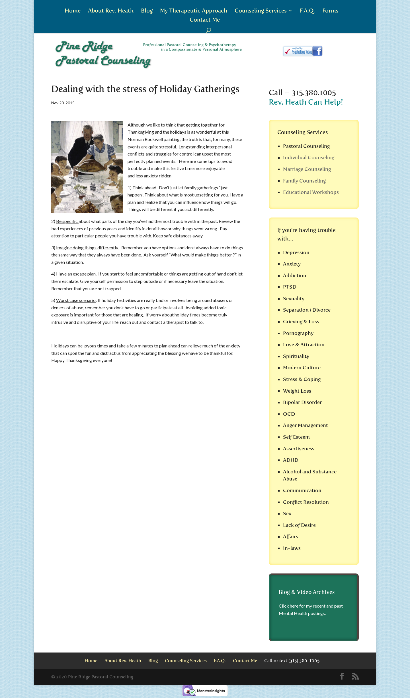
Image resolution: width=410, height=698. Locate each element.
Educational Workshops (311, 192)
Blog (147, 11)
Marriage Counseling (307, 169)
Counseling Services (261, 11)
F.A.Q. (307, 11)
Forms (330, 11)
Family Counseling (304, 181)
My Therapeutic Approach (193, 11)
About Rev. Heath (111, 11)
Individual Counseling (308, 157)
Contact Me (205, 20)
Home (73, 11)
